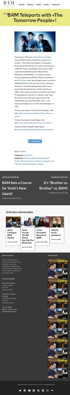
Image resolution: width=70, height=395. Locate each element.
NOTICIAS (28, 155)
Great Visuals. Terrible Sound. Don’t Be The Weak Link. (28, 236)
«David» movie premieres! (56, 232)
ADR (49, 60)
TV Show (39, 164)
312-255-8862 (6, 307)
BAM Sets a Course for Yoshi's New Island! (17, 188)
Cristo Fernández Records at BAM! (41, 234)
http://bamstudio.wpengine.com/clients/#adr (36, 129)
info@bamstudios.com (9, 311)
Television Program (42, 161)
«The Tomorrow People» (42, 57)
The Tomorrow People (27, 164)
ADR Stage (22, 80)
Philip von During (28, 161)
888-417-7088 (6, 309)
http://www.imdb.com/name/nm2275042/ (35, 123)
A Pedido (5, 296)
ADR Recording (29, 158)
